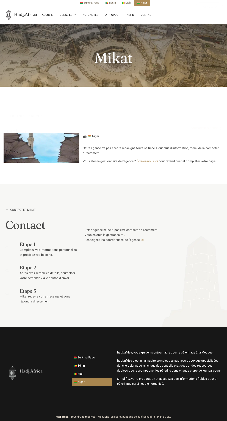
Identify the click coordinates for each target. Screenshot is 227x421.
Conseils (68, 13)
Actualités (90, 13)
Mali (79, 374)
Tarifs (129, 13)
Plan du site (164, 417)
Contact (147, 13)
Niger (79, 382)
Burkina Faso (85, 357)
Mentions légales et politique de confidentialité (126, 417)
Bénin (79, 365)
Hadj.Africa (25, 9)
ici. (143, 296)
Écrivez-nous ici (147, 173)
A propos (111, 13)
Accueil (47, 13)
